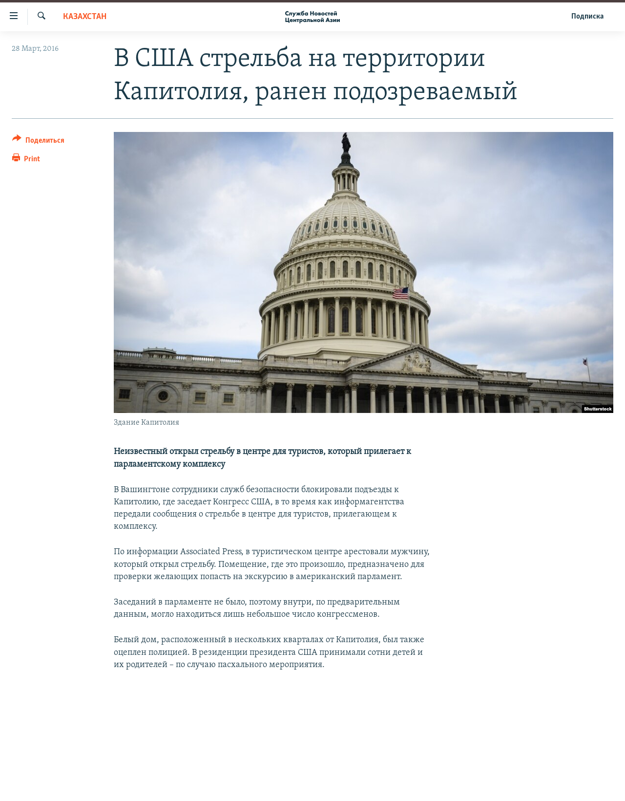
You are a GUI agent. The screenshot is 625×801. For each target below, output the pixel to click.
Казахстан (84, 17)
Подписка (587, 17)
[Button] (38, 142)
